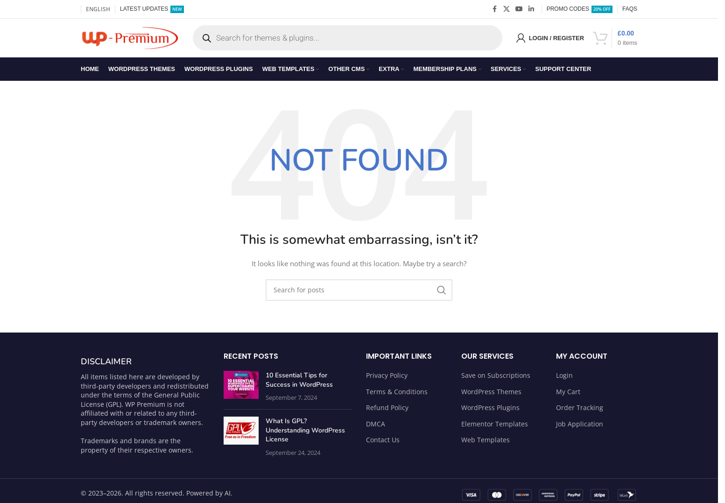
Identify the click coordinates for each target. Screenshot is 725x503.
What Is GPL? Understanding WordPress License (305, 434)
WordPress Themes (491, 395)
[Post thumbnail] (241, 390)
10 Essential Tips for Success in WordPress (299, 384)
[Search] (359, 294)
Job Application (579, 428)
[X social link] (506, 9)
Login (564, 379)
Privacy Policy (387, 379)
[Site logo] (130, 39)
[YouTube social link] (519, 9)
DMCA (375, 428)
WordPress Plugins (490, 411)
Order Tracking (579, 411)
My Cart (568, 395)
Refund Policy (387, 411)
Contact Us (383, 443)
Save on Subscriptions (495, 379)
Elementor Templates (494, 428)
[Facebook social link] (494, 9)
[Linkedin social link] (531, 9)
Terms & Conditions (397, 395)
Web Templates (485, 443)
